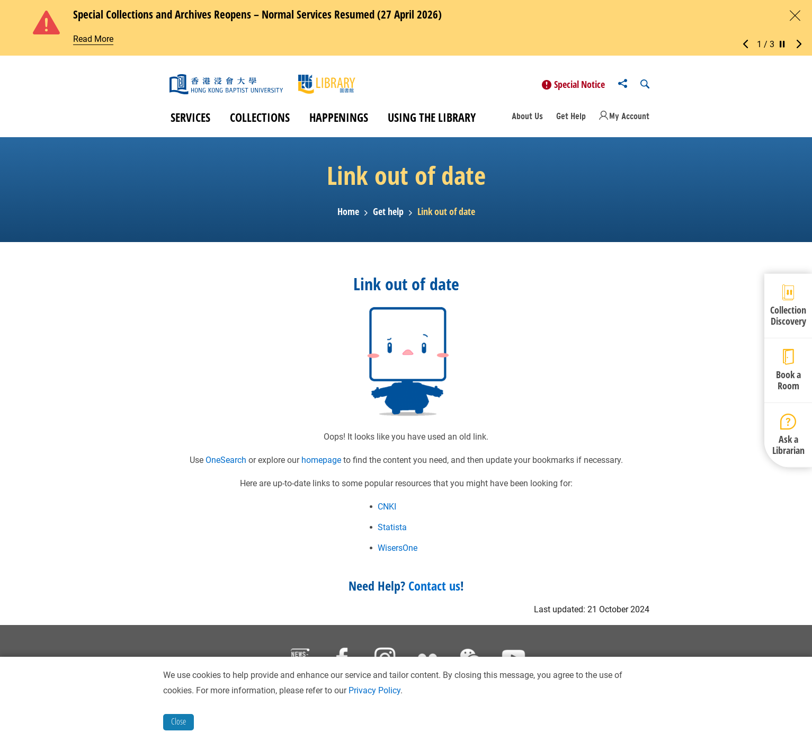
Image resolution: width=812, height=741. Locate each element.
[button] (748, 44)
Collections (260, 121)
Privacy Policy (374, 690)
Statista (392, 530)
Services (190, 121)
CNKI (387, 510)
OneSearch (226, 463)
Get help (388, 215)
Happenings (338, 121)
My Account (629, 119)
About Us (527, 119)
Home (348, 215)
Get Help (571, 119)
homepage (321, 463)
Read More (93, 39)
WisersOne (397, 551)
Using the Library (432, 121)
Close (178, 721)
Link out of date (446, 215)
